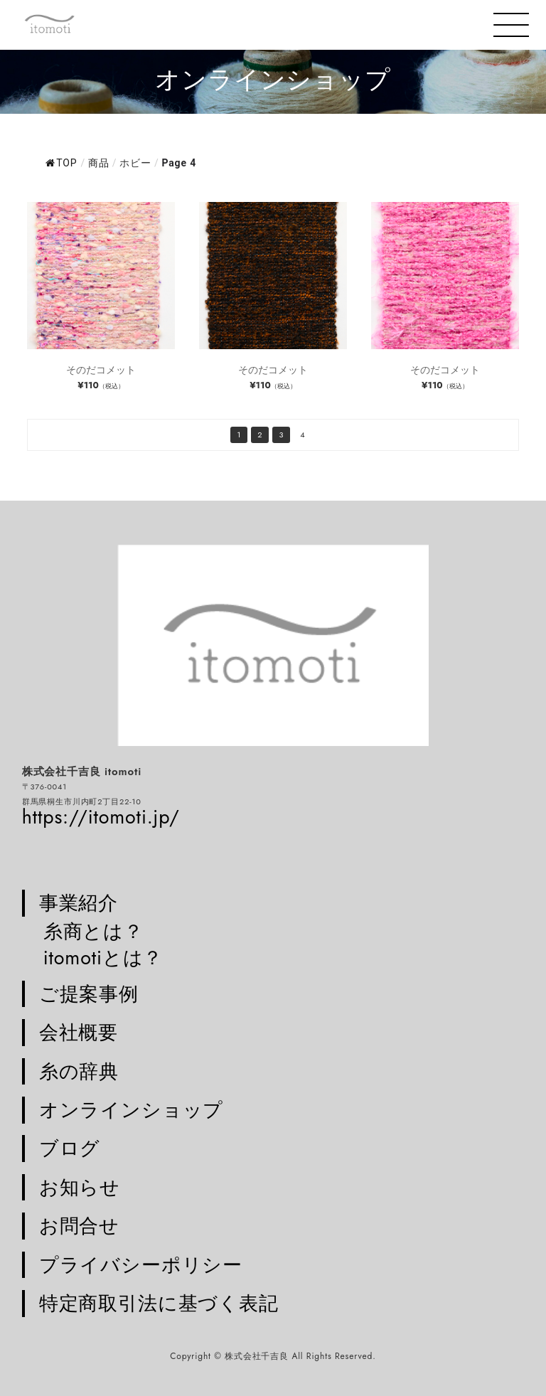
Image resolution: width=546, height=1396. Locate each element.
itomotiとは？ (103, 957)
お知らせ (79, 1187)
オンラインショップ (131, 1110)
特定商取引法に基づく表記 (159, 1303)
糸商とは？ (93, 931)
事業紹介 (78, 903)
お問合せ (79, 1226)
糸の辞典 (79, 1071)
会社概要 (78, 1032)
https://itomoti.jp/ (101, 817)
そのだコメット (101, 370)
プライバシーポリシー (140, 1265)
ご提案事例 (89, 994)
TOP (61, 163)
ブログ (70, 1148)
